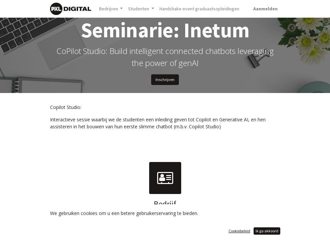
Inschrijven (165, 79)
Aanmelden (265, 9)
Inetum (165, 215)
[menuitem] (199, 9)
